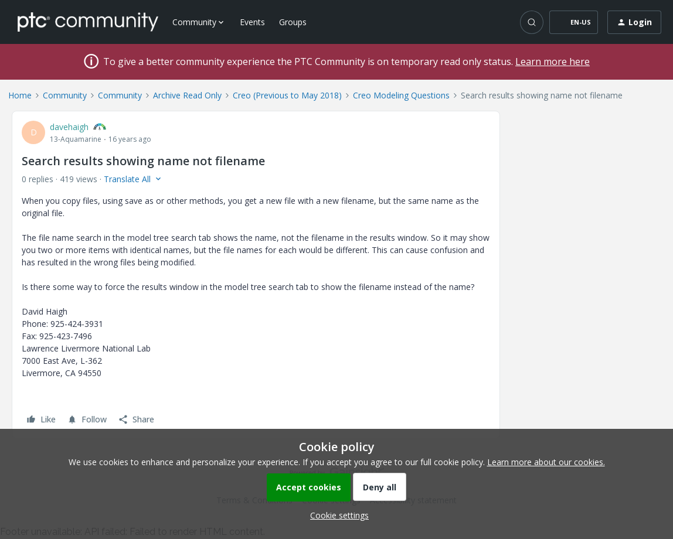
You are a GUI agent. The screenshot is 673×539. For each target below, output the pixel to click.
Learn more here (552, 61)
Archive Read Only (187, 95)
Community (65, 95)
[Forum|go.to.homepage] (88, 21)
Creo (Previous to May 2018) (287, 95)
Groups (293, 22)
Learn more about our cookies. (546, 462)
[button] (573, 22)
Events (252, 22)
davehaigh (69, 126)
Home (20, 95)
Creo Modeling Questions (401, 95)
